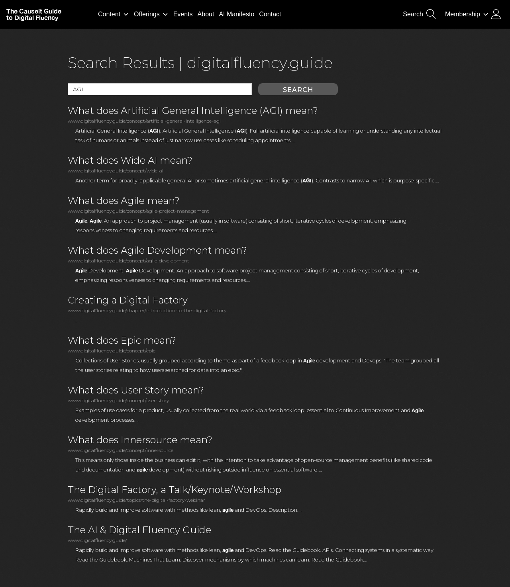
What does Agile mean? (124, 201)
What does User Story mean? (136, 390)
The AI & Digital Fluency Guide (139, 530)
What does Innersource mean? (140, 440)
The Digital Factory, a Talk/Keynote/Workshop (174, 490)
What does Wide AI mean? (130, 160)
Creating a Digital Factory (128, 300)
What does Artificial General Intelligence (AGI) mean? (193, 111)
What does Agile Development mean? (157, 250)
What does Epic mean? (122, 340)
